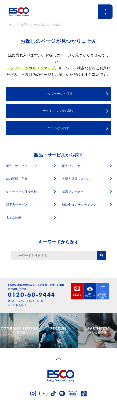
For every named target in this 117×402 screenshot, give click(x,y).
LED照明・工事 (17, 179)
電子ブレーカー (73, 166)
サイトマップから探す (58, 111)
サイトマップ (43, 68)
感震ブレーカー (73, 192)
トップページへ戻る (59, 93)
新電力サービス (17, 204)
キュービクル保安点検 (21, 192)
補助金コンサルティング (79, 204)
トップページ (17, 68)
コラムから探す (59, 128)
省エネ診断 (13, 218)
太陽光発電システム (76, 179)
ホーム (10, 24)
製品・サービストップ (21, 166)
